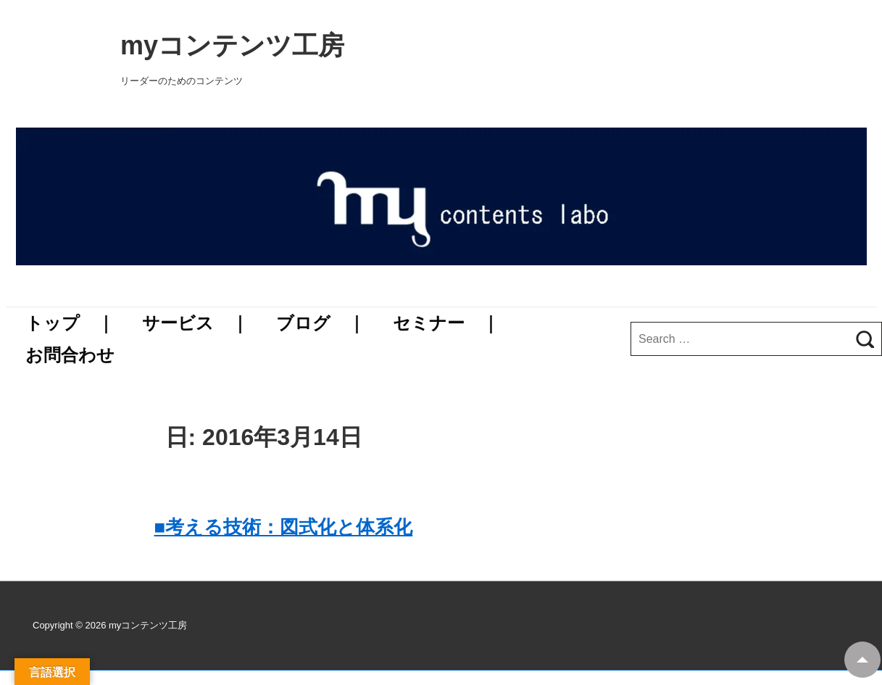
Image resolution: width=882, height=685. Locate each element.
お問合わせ (70, 355)
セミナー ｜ (446, 323)
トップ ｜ (70, 323)
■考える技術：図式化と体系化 (283, 527)
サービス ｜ (195, 323)
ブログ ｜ (320, 323)
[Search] (865, 339)
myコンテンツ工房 (441, 45)
